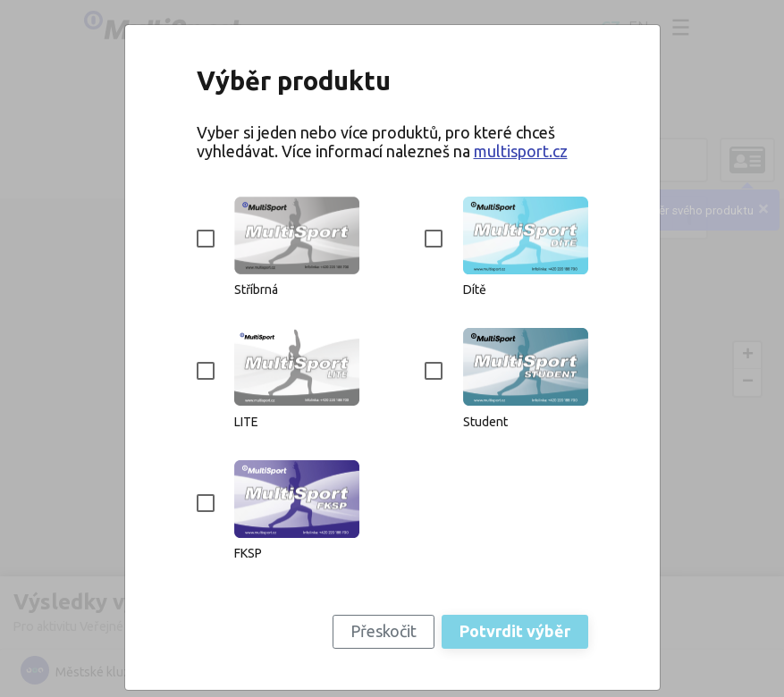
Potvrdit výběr (514, 631)
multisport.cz (521, 151)
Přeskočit (383, 631)
